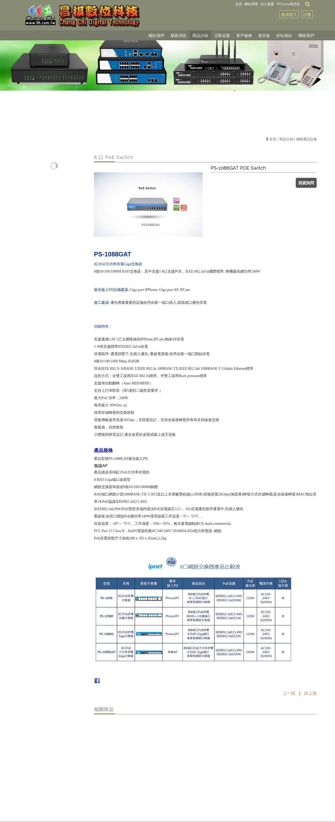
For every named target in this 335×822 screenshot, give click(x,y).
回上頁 (310, 693)
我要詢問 (306, 182)
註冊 (307, 14)
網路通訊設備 (306, 139)
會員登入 (289, 14)
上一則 (289, 693)
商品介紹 (286, 139)
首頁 (272, 139)
